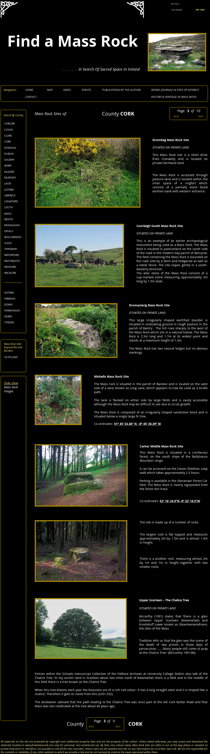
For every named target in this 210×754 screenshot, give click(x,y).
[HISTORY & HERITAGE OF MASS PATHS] (174, 97)
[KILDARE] (13, 172)
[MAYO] (13, 213)
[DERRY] (13, 316)
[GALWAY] (13, 159)
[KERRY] (13, 165)
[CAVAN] (13, 129)
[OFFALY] (13, 231)
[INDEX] (67, 90)
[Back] (177, 116)
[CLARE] (13, 135)
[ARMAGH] (13, 298)
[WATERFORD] (14, 255)
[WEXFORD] (13, 267)
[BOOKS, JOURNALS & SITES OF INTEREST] (175, 90)
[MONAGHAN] (14, 225)
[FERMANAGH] (14, 310)
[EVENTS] (86, 90)
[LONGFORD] (14, 201)
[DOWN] (13, 304)
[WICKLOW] (13, 273)
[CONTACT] (31, 97)
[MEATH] (13, 219)
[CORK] (13, 141)
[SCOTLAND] (13, 357)
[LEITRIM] (13, 190)
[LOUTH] (13, 207)
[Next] (200, 116)
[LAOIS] (13, 183)
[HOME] (29, 90)
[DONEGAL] (13, 148)
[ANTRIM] (13, 292)
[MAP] (50, 90)
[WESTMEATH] (14, 261)
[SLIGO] (13, 243)
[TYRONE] (13, 322)
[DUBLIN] (13, 154)
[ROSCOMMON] (14, 237)
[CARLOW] (13, 123)
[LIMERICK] (13, 195)
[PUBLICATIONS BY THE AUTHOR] (121, 90)
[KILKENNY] (13, 177)
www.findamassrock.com (39, 745)
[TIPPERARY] (13, 249)
